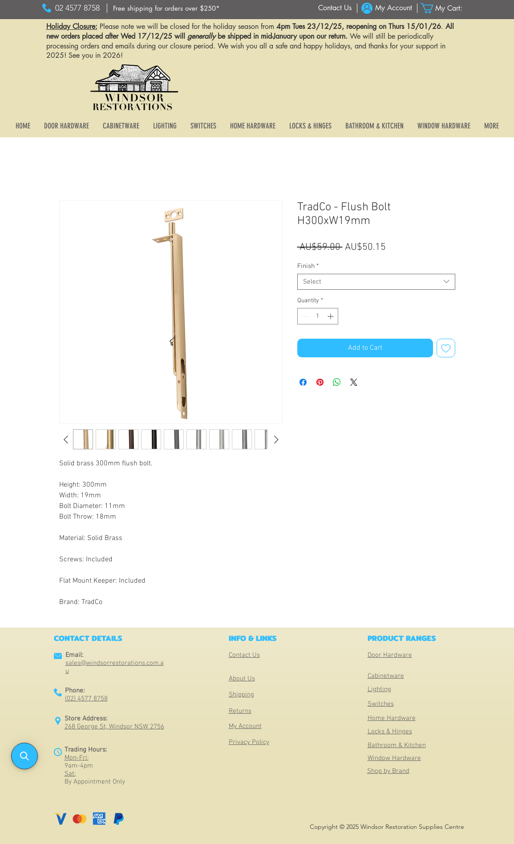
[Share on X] (353, 382)
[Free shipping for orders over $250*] (166, 8)
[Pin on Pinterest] (320, 382)
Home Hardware (392, 718)
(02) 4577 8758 (86, 699)
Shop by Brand (388, 771)
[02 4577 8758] (77, 8)
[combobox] (376, 282)
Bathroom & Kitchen (397, 745)
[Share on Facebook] (303, 382)
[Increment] (331, 316)
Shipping (241, 695)
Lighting (379, 689)
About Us (242, 679)
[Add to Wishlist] (446, 348)
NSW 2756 (149, 727)
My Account (245, 726)
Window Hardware (394, 758)
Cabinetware (386, 676)
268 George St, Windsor (99, 727)
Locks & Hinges (390, 732)
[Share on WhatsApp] (337, 382)
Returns (240, 711)
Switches (381, 704)
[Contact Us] (335, 8)
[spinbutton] (318, 316)
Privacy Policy (249, 742)
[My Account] (393, 8)
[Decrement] (304, 316)
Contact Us (244, 655)
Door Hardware (390, 655)
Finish (308, 266)
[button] (447, 8)
